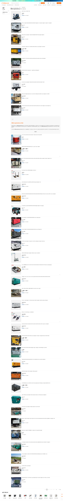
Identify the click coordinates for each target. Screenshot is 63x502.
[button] (39, 3)
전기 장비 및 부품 (15, 7)
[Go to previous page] (45, 489)
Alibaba (11, 7)
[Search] (43, 3)
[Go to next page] (58, 489)
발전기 (20, 7)
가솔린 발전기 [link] (23, 7)
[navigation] (6, 248)
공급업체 (27, 15)
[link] (62, 494)
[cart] (50, 3)
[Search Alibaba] (25, 3)
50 (56, 489)
